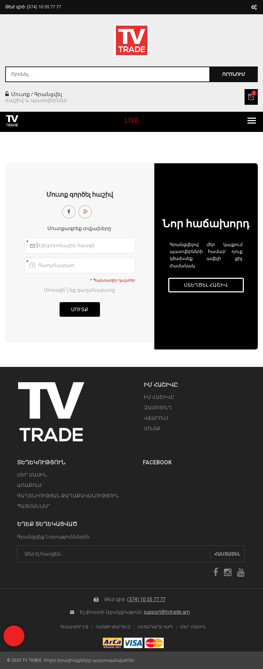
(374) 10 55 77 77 (146, 599)
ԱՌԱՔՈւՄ (29, 485)
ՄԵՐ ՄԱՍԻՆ (32, 475)
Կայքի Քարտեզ (113, 627)
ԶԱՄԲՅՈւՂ (158, 407)
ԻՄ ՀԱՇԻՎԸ (159, 397)
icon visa (133, 643)
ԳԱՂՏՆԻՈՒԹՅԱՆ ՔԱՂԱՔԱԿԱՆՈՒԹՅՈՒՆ (68, 495)
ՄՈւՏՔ (152, 428)
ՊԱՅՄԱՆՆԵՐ (33, 506)
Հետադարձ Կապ (155, 627)
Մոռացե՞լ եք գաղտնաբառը (79, 290)
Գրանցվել (48, 94)
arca (112, 643)
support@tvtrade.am (167, 612)
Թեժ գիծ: (33, 6)
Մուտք (17, 94)
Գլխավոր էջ (74, 627)
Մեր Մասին (193, 627)
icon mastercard (154, 643)
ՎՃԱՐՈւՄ (156, 418)
